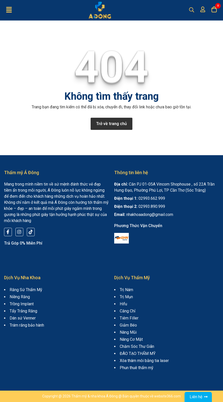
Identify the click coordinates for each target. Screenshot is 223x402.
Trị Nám (126, 289)
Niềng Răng (20, 296)
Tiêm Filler (129, 318)
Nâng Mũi (128, 332)
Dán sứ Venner (23, 318)
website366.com (167, 396)
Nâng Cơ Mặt (131, 339)
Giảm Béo (128, 325)
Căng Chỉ (127, 311)
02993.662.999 (151, 198)
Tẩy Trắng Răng (23, 311)
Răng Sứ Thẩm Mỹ (26, 289)
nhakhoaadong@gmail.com (149, 214)
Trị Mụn (126, 296)
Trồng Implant (22, 304)
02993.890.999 (151, 206)
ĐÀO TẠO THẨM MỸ (138, 353)
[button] (9, 10)
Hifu (123, 304)
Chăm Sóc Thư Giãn (137, 346)
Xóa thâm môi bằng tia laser (144, 360)
